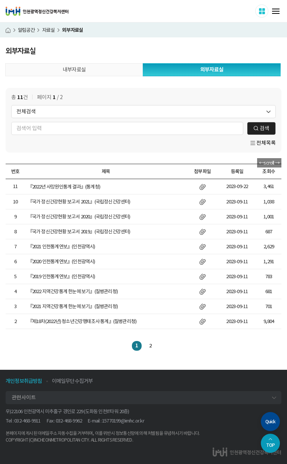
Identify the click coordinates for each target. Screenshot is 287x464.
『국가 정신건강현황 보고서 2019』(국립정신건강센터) (79, 231)
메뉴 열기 (275, 11)
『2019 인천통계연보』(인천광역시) (61, 276)
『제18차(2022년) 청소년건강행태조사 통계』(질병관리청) (82, 321)
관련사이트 (24, 397)
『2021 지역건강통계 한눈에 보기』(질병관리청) (73, 306)
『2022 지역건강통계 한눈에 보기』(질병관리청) (73, 291)
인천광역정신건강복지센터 (37, 11)
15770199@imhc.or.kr (123, 421)
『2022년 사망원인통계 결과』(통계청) (64, 187)
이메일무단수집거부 (72, 381)
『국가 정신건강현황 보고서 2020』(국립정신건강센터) (79, 216)
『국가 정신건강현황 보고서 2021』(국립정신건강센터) (79, 202)
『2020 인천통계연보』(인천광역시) (61, 261)
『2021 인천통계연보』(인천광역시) (61, 246)
